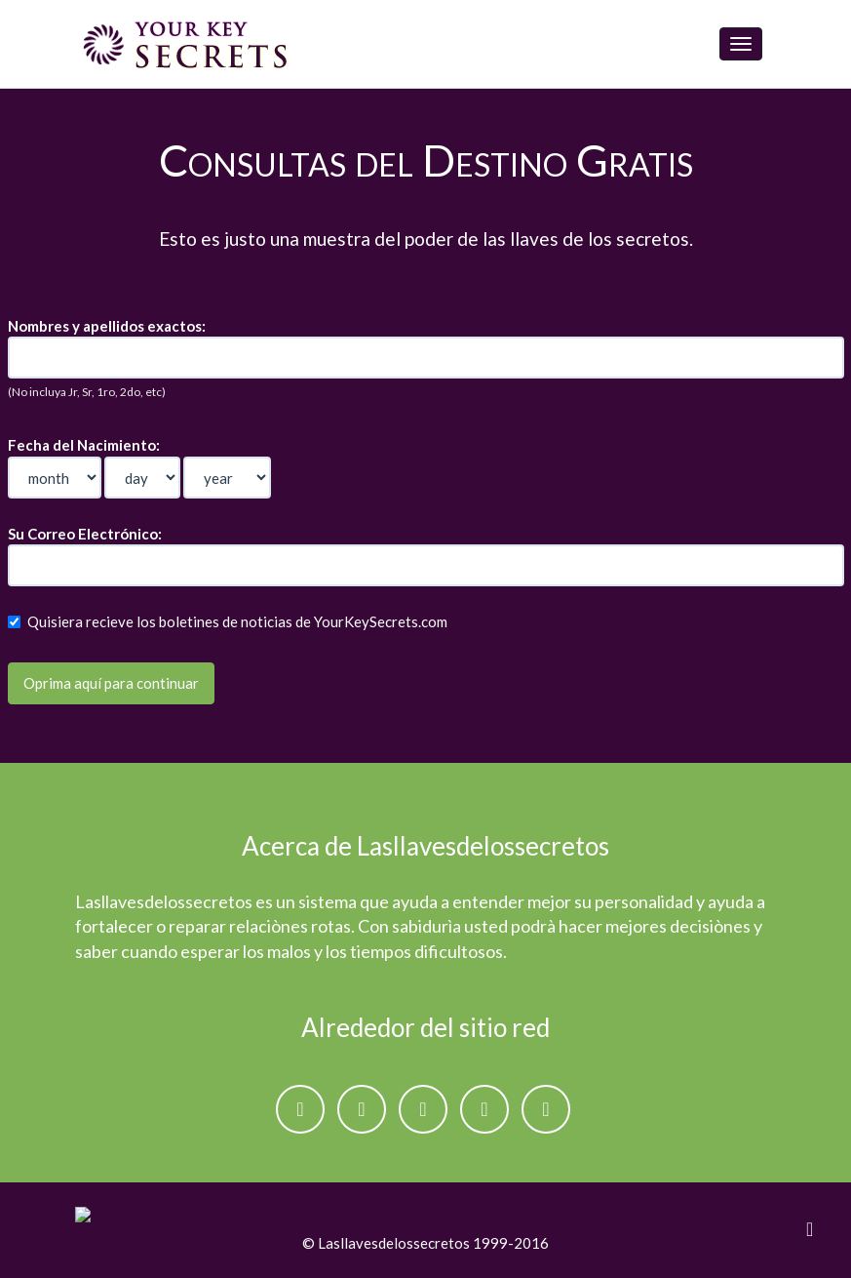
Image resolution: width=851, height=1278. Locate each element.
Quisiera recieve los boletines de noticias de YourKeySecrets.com (227, 621)
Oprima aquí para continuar (111, 683)
